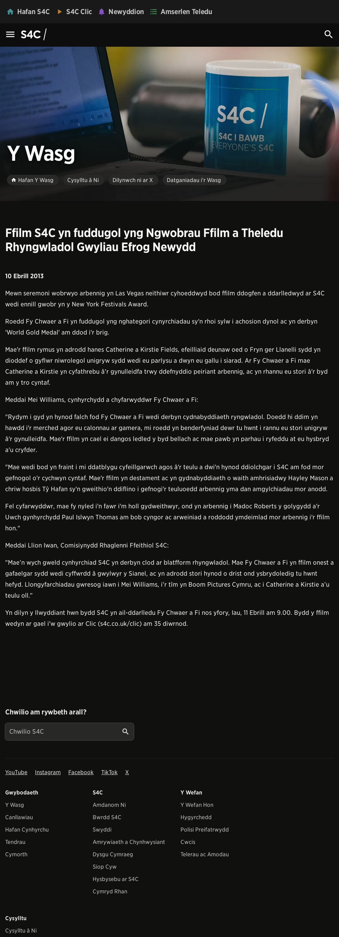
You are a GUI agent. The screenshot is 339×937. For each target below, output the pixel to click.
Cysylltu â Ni (21, 930)
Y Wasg (14, 805)
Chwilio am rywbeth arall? (45, 712)
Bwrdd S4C (107, 817)
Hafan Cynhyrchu (27, 829)
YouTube (16, 772)
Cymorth (16, 854)
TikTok (109, 772)
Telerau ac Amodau (204, 854)
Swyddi (102, 829)
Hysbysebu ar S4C (116, 879)
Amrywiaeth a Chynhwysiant (129, 842)
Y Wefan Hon (196, 805)
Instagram (48, 772)
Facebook (81, 772)
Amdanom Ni (109, 805)
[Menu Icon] (10, 35)
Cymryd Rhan (110, 891)
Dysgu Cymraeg (113, 854)
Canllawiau (19, 817)
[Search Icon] (328, 34)
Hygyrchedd (196, 817)
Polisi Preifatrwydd (204, 829)
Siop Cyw (105, 866)
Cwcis (187, 842)
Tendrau (15, 842)
